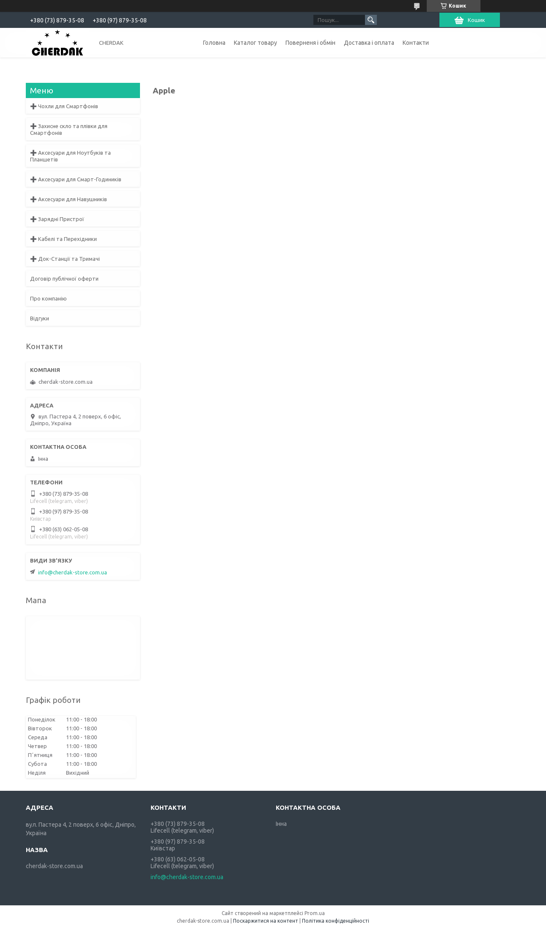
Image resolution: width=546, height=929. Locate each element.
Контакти (416, 42)
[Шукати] (371, 20)
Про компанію (48, 298)
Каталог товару (255, 42)
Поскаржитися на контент (265, 921)
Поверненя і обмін (310, 42)
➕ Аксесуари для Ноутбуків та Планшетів (70, 156)
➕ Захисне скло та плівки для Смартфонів (68, 129)
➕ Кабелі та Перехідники (63, 239)
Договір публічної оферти (64, 278)
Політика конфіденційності (335, 921)
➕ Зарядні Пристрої (57, 219)
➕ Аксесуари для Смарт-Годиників (75, 179)
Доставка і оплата (369, 42)
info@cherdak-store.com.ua (72, 572)
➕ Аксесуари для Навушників (68, 199)
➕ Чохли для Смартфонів (64, 106)
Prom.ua (315, 913)
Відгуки (39, 318)
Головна (214, 42)
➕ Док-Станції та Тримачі (65, 259)
